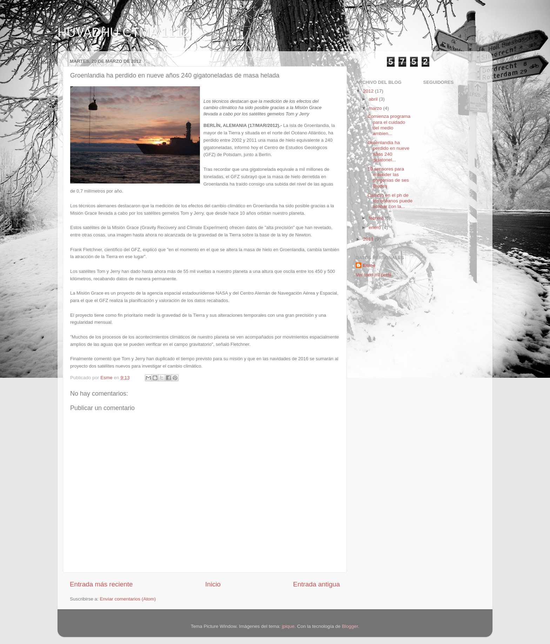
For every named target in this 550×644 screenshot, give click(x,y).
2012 (369, 91)
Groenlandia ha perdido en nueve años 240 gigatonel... (388, 151)
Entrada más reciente (101, 584)
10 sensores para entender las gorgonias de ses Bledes (388, 177)
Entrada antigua (316, 584)
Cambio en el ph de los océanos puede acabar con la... (390, 201)
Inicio (213, 584)
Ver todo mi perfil (373, 274)
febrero (377, 218)
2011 (369, 239)
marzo (376, 108)
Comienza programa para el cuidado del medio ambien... (389, 125)
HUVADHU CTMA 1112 (123, 32)
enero (375, 227)
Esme (369, 265)
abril (374, 99)
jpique (288, 626)
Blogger (350, 626)
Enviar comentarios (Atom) (128, 599)
